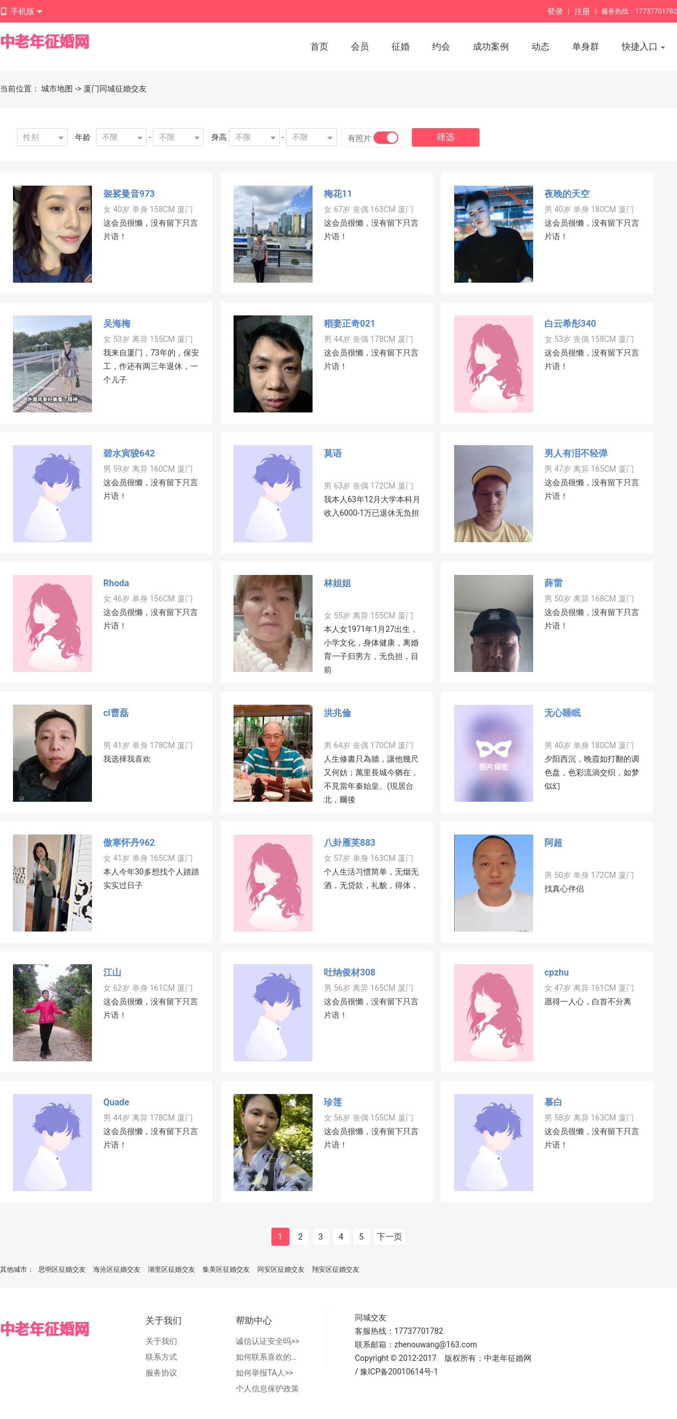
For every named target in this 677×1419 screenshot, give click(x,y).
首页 (319, 46)
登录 (555, 11)
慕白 (553, 1102)
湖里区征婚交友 (171, 1269)
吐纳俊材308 (350, 972)
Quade (116, 1102)
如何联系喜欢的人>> (270, 1356)
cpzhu (556, 972)
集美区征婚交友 (226, 1269)
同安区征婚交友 (281, 1269)
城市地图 (57, 88)
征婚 (401, 46)
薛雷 (553, 583)
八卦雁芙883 (350, 842)
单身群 (585, 46)
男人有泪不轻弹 (576, 453)
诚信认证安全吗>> (268, 1341)
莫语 (333, 453)
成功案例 (491, 46)
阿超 (553, 842)
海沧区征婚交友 (116, 1269)
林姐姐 (337, 583)
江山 (112, 972)
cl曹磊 (116, 713)
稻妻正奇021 (350, 323)
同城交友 (370, 1317)
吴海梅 (116, 323)
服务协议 (161, 1372)
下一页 (389, 1237)
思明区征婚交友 (62, 1269)
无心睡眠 (562, 713)
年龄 (83, 137)
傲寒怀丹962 (129, 842)
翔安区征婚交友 (335, 1269)
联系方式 (161, 1356)
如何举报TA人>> (264, 1372)
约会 (441, 46)
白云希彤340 (570, 323)
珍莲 (333, 1102)
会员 (360, 46)
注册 (582, 11)
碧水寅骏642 (129, 453)
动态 (540, 46)
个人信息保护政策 (267, 1388)
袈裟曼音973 (129, 193)
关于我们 (161, 1341)
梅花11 (338, 193)
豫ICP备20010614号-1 (399, 1371)
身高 (219, 137)
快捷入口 (644, 47)
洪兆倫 (337, 713)
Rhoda (116, 583)
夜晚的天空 (567, 193)
